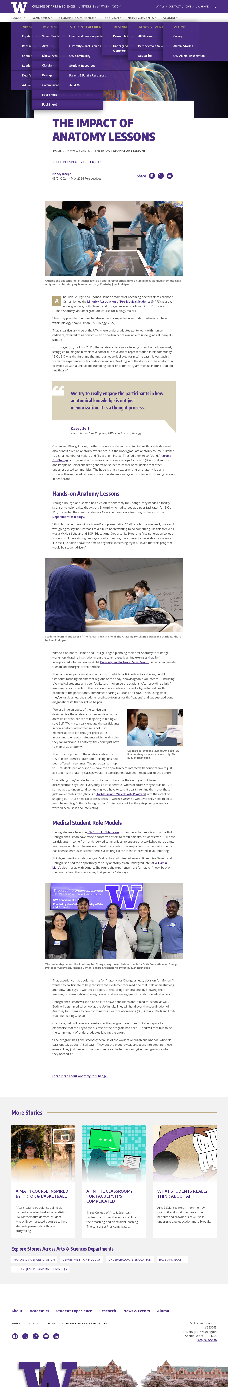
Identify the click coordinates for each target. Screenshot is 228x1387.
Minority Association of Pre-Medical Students (118, 302)
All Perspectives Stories (79, 162)
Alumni (169, 18)
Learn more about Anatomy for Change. (80, 1076)
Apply (160, 6)
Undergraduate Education (129, 1259)
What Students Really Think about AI (182, 1194)
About (17, 18)
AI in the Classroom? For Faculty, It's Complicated (109, 1196)
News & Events (141, 18)
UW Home (202, 6)
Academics (41, 18)
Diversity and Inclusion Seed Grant (124, 662)
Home (57, 151)
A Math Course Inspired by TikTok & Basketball (42, 1194)
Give (188, 6)
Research (110, 18)
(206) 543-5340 (207, 1340)
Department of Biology (68, 517)
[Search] (214, 6)
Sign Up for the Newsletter (85, 1323)
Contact (175, 6)
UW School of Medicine (103, 832)
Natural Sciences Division (34, 1259)
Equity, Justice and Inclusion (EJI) (40, 1269)
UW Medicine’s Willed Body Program (120, 794)
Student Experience (76, 18)
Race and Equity (172, 1259)
